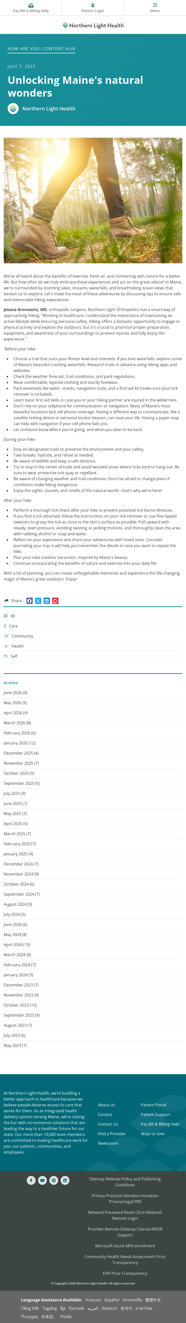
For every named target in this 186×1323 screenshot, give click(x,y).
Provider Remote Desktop (112, 1229)
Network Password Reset (111, 1212)
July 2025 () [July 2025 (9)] (15, 793)
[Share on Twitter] (38, 601)
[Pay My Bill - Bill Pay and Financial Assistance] (31, 8)
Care (11, 626)
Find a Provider (112, 1133)
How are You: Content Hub (41, 48)
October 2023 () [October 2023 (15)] (20, 1005)
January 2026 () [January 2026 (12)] (19, 743)
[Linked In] (65, 1180)
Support (125, 1235)
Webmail (154, 1212)
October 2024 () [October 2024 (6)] (19, 884)
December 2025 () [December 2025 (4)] (21, 753)
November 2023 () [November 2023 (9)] (21, 995)
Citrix (140, 1212)
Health (14, 646)
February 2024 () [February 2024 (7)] (20, 964)
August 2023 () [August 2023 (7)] (18, 1025)
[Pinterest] (53, 1180)
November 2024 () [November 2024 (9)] (21, 874)
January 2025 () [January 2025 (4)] (18, 854)
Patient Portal (153, 1105)
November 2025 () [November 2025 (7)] (21, 763)
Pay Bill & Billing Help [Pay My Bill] (160, 1124)
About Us (106, 1105)
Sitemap (97, 1179)
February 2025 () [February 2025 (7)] (20, 844)
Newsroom (108, 1143)
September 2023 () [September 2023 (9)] (22, 1015)
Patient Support (155, 1114)
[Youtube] (42, 1180)
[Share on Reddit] (55, 601)
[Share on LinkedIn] (47, 601)
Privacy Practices (107, 1195)
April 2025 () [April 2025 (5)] (16, 823)
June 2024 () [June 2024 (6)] (15, 924)
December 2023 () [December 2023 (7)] (21, 985)
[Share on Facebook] (30, 601)
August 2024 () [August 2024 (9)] (18, 904)
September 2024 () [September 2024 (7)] (22, 894)
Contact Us (108, 1124)
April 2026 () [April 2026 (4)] (16, 712)
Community (18, 636)
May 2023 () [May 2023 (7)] (15, 1045)
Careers (105, 1114)
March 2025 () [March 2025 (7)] (17, 833)
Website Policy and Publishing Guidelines (133, 1182)
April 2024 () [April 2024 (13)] (17, 944)
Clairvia (143, 1229)
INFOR (156, 1229)
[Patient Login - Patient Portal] (93, 8)
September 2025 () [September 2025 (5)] (22, 783)
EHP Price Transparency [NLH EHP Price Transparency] (125, 1273)
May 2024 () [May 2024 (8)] (15, 934)
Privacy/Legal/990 (125, 1201)
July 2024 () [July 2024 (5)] (15, 914)
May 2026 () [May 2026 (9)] (15, 702)
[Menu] (155, 8)
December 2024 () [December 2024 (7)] (21, 864)
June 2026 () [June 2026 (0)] (15, 692)
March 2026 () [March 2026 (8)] (17, 723)
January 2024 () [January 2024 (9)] (18, 975)
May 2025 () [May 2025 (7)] (15, 813)
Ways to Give (153, 1133)
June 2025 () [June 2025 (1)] (15, 803)
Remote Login (125, 1218)
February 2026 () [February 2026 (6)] (20, 733)
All (9, 616)
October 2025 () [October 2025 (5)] (19, 773)
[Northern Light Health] (93, 24)
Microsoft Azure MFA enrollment (125, 1246)
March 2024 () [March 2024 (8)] (17, 954)
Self (10, 656)
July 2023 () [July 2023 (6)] (15, 1035)
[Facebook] (31, 1180)
